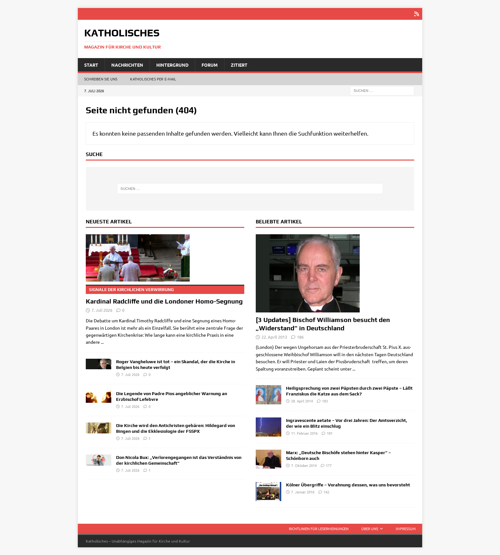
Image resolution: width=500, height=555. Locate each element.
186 (300, 336)
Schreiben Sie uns (100, 78)
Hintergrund (172, 64)
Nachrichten (127, 64)
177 (329, 465)
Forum (210, 64)
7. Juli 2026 (102, 309)
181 (330, 432)
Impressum (406, 528)
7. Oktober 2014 (304, 465)
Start (91, 64)
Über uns (369, 528)
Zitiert (239, 64)
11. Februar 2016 (304, 432)
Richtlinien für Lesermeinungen (319, 528)
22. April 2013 (274, 336)
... (102, 341)
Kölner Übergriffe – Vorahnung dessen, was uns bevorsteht (348, 484)
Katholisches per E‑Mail (153, 78)
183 (325, 400)
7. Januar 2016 (302, 491)
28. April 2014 (302, 400)
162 (326, 491)
